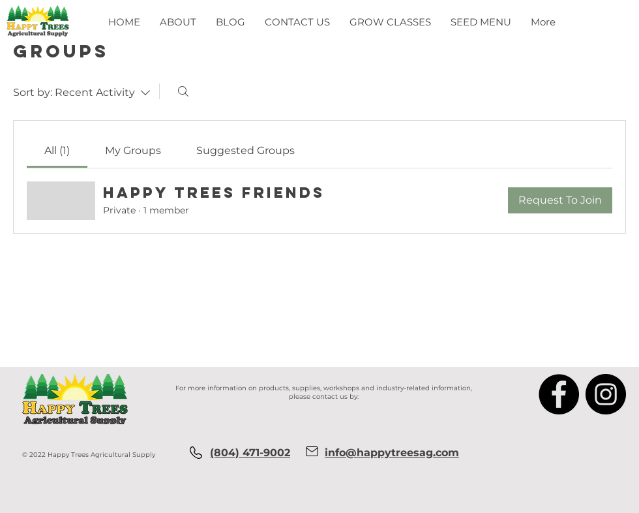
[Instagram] (606, 394)
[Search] (183, 91)
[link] (57, 150)
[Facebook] (559, 394)
